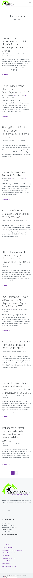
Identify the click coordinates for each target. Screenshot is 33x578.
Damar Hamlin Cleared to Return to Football (16, 173)
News (3, 55)
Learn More (5, 74)
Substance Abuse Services (9, 566)
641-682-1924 (8, 531)
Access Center (6, 545)
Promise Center (6, 563)
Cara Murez (6, 178)
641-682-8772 (10, 529)
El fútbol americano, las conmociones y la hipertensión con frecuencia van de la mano (16, 256)
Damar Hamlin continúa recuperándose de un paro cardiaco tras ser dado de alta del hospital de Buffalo (16, 387)
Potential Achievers (7, 561)
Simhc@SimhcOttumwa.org (9, 527)
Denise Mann (6, 309)
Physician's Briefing (8, 140)
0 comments (10, 55)
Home (14, 19)
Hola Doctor (6, 396)
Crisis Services (6, 555)
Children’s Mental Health (8, 553)
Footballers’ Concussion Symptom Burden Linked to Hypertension (15, 213)
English (6, 577)
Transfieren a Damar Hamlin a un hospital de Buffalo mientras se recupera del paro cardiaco (14, 434)
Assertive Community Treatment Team (12, 550)
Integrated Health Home (8, 558)
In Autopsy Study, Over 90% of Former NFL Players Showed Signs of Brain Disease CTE (15, 301)
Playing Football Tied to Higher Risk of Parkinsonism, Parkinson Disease (15, 132)
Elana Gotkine (7, 220)
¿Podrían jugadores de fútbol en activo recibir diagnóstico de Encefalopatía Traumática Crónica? (16, 44)
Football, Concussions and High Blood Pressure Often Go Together (16, 344)
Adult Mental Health (7, 547)
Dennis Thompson (8, 54)
